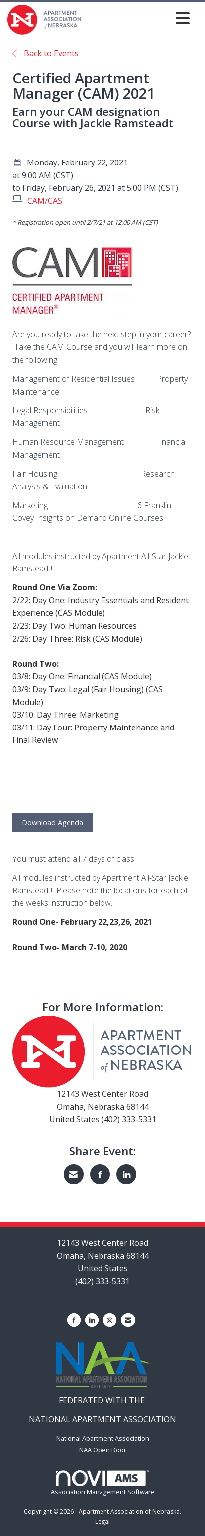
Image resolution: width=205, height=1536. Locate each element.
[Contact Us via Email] (128, 1320)
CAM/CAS (44, 200)
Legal (102, 1521)
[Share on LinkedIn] (126, 1174)
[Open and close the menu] (138, 18)
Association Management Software (103, 1483)
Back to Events (45, 53)
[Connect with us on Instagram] (109, 1320)
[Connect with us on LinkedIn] (92, 1320)
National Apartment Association (102, 1438)
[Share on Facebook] (100, 1174)
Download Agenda (52, 822)
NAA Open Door (102, 1449)
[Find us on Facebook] (74, 1320)
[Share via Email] (74, 1174)
